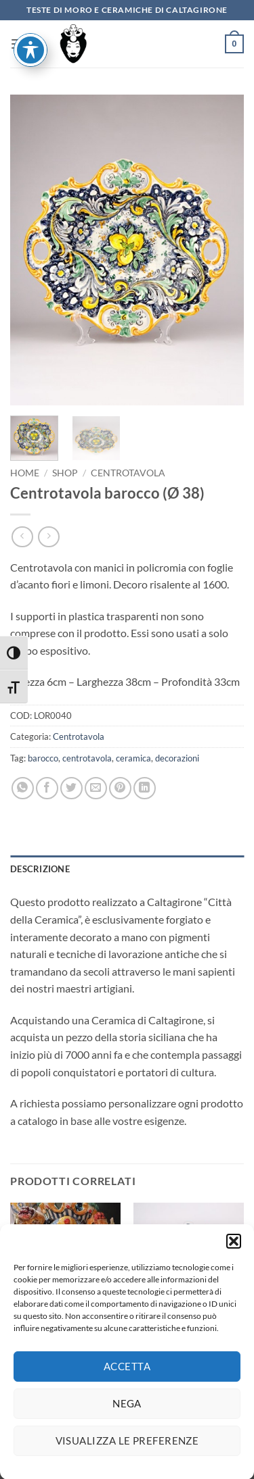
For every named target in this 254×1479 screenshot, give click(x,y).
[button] (233, 1253)
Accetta (127, 1378)
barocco (43, 758)
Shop (65, 473)
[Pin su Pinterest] (120, 788)
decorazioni (177, 758)
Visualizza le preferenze (127, 1453)
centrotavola (87, 758)
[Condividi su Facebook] (47, 788)
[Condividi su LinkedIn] (144, 788)
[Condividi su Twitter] (71, 788)
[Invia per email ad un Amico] (96, 788)
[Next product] (22, 536)
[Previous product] (48, 536)
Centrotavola (128, 473)
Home (24, 473)
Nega (127, 1415)
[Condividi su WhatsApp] (23, 788)
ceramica (133, 758)
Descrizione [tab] (40, 868)
